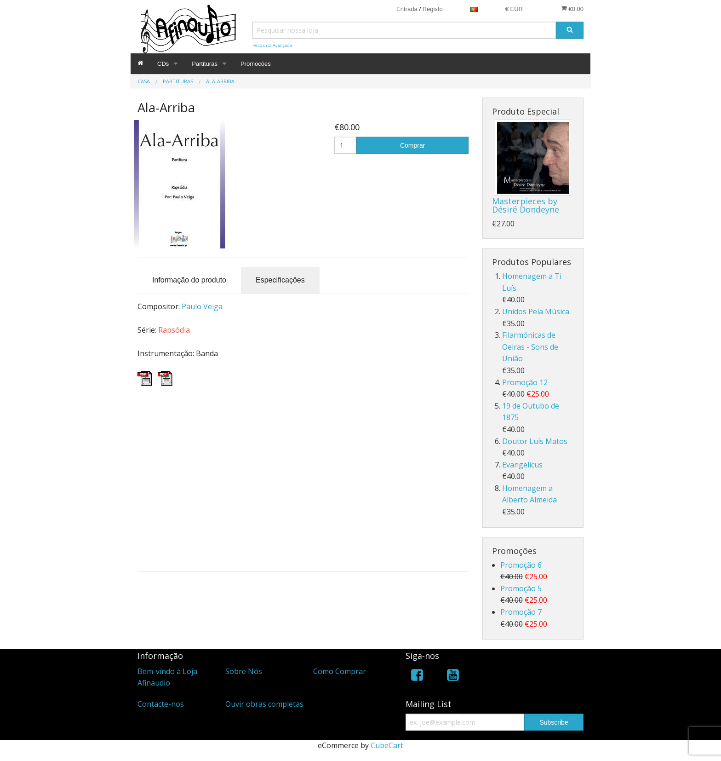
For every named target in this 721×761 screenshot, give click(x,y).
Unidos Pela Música (535, 311)
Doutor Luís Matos (534, 441)
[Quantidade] (345, 145)
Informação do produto (189, 280)
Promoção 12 (525, 382)
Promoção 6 (521, 565)
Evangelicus (522, 465)
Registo (433, 9)
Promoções (255, 63)
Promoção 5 (521, 588)
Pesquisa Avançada (272, 45)
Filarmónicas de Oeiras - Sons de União (530, 346)
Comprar (412, 145)
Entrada (407, 9)
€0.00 (572, 8)
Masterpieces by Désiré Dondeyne (525, 205)
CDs (163, 63)
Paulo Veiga (202, 306)
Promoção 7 (521, 612)
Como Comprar (339, 671)
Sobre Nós (243, 671)
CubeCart (387, 745)
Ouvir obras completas (264, 704)
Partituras (204, 63)
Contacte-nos (160, 704)
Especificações (280, 280)
